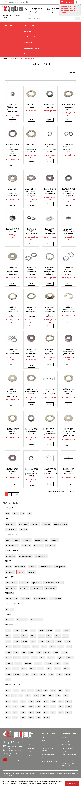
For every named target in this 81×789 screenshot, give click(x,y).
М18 (7, 701)
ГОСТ (15, 513)
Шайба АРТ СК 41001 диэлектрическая (50, 471)
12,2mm (48, 663)
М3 (46, 690)
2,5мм (64, 652)
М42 (45, 707)
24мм (50, 630)
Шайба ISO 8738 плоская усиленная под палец (31, 472)
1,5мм (66, 669)
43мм (16, 669)
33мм (34, 674)
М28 (60, 701)
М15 (50, 696)
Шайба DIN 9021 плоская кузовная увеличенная (12, 392)
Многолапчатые (12, 546)
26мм (58, 630)
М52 (7, 712)
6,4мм (8, 647)
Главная (5, 59)
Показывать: (72, 79)
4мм (16, 652)
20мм (41, 630)
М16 (58, 696)
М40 (38, 707)
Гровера (54, 540)
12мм (16, 630)
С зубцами (26, 546)
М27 (53, 701)
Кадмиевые (25, 599)
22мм (61, 647)
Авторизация (66, 737)
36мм (43, 674)
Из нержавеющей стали (53, 583)
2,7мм (8, 658)
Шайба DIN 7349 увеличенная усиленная (31, 352)
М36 (22, 707)
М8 (21, 696)
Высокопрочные (41, 540)
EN (23, 513)
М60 (30, 712)
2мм (42, 658)
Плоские (32, 567)
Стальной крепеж (48, 754)
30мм (8, 636)
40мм (41, 636)
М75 (7, 718)
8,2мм (47, 652)
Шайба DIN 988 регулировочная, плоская (32, 391)
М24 (30, 701)
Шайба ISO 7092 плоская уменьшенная (49, 431)
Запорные (46, 524)
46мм (24, 669)
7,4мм (34, 658)
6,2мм (35, 647)
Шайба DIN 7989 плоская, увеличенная (68, 351)
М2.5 (30, 690)
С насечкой (38, 546)
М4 (60, 690)
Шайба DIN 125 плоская (31, 106)
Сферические (20, 567)
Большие (9, 620)
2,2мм (56, 652)
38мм (33, 636)
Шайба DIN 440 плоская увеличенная (50, 191)
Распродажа (29, 25)
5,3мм (67, 641)
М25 (38, 701)
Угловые (31, 572)
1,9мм (8, 674)
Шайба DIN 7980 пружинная (50, 351)
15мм (8, 641)
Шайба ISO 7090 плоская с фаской (12, 431)
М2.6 (38, 690)
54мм (49, 669)
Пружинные (10, 524)
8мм (49, 636)
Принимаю (72, 783)
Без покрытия (56, 599)
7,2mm (8, 663)
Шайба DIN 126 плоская (50, 106)
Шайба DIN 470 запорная (12, 230)
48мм (8, 680)
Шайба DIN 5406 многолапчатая (31, 231)
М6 (7, 696)
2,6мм (26, 674)
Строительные (41, 556)
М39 (30, 707)
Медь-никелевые (40, 599)
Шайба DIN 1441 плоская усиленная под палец (69, 147)
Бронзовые (36, 583)
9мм (7, 669)
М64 (38, 712)
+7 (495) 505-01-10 (37, 8)
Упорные (23, 529)
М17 (66, 696)
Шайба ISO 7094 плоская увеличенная (12, 471)
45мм (68, 674)
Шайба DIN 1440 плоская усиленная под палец (50, 147)
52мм (41, 669)
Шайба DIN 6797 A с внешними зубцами (31, 270)
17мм (66, 636)
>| (17, 494)
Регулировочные (25, 556)
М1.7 (16, 690)
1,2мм (57, 669)
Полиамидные (51, 588)
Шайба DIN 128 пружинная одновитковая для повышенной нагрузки (12, 150)
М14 (43, 696)
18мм (52, 647)
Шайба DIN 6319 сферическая (50, 231)
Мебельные (10, 556)
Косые (8, 567)
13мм (57, 636)
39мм (51, 674)
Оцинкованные (11, 599)
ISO (29, 513)
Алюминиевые (11, 583)
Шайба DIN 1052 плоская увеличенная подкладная (12, 108)
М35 (15, 707)
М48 (60, 707)
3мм (68, 647)
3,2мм (50, 641)
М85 (30, 718)
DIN (7, 513)
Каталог (31, 733)
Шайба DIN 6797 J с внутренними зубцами (50, 270)
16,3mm (38, 663)
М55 (15, 712)
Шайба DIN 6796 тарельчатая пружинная (12, 270)
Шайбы (16, 59)
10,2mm (28, 663)
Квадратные (60, 567)
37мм (66, 663)
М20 (15, 701)
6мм (31, 652)
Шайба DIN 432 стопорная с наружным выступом (31, 192)
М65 (45, 712)
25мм (41, 641)
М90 (38, 718)
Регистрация (66, 741)
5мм (23, 652)
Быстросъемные (12, 540)
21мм (25, 641)
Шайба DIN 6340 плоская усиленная (68, 231)
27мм (44, 647)
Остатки (27, 31)
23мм (33, 641)
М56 (22, 712)
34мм (57, 663)
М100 (46, 718)
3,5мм (8, 652)
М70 (60, 712)
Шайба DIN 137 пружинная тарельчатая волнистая (31, 147)
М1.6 (8, 690)
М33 (7, 707)
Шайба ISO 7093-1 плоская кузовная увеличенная (68, 432)
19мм (16, 641)
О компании (29, 37)
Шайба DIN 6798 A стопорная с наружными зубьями (13, 311)
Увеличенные (22, 620)
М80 (22, 718)
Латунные (24, 583)
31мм (26, 658)
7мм (38, 652)
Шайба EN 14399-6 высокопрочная (49, 391)
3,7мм (17, 658)
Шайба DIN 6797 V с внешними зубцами (68, 270)
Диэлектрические (60, 524)
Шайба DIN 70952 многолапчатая (12, 351)
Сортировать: (72, 72)
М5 (67, 690)
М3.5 (53, 690)
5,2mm (61, 658)
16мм (33, 630)
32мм (16, 636)
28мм (66, 630)
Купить (12, 121)
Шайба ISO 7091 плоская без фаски (31, 431)
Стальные (23, 588)
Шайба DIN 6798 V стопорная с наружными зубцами (50, 311)
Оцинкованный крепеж (50, 758)
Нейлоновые (36, 588)
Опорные (35, 524)
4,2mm (70, 658)
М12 (35, 696)
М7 (14, 696)
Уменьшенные (36, 620)
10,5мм (26, 647)
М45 (53, 707)
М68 (53, 712)
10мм (8, 630)
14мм (25, 630)
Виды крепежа (48, 733)
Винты (30, 741)
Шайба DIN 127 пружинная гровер (68, 107)
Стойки (30, 752)
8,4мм (17, 647)
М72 (68, 712)
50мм (32, 669)
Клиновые (9, 572)
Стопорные (23, 524)
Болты (30, 737)
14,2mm (51, 658)
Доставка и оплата (31, 48)
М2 (23, 690)
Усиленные (51, 546)
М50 (68, 707)
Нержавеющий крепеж (50, 761)
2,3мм (17, 674)
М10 (28, 696)
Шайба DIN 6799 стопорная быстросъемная (68, 309)
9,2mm (18, 663)
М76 (15, 718)
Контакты (28, 54)
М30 (68, 701)
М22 (22, 701)
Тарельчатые (11, 529)
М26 (45, 701)
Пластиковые (11, 588)
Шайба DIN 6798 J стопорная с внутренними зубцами (31, 311)
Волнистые (27, 540)
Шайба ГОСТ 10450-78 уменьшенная (68, 471)
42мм (59, 674)
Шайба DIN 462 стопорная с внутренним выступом (68, 192)
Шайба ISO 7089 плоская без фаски (68, 391)
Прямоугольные (45, 567)
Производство (29, 42)
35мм (25, 636)
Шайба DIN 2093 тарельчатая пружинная (12, 192)
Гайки (29, 745)
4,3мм (59, 641)
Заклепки (31, 748)
